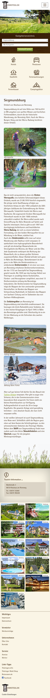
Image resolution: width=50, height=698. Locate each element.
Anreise (5, 655)
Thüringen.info (7, 668)
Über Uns (5, 641)
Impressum (6, 618)
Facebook (7, 678)
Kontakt (5, 645)
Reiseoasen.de (7, 675)
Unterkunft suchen (25, 49)
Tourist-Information (12, 480)
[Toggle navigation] (45, 4)
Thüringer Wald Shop (10, 671)
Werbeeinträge (7, 631)
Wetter (4, 658)
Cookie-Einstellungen (9, 695)
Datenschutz (6, 621)
